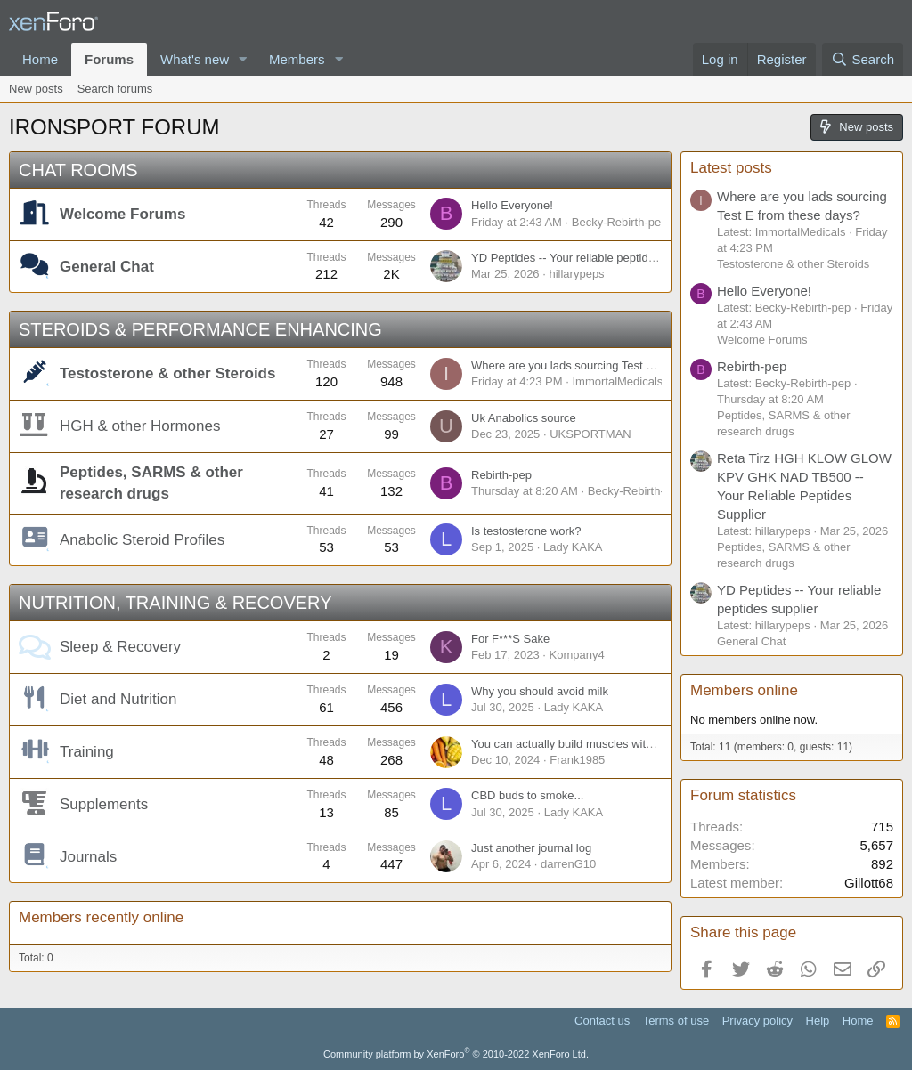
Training (87, 751)
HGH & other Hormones (140, 425)
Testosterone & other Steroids (167, 373)
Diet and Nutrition (118, 699)
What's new (194, 59)
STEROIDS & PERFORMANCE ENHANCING (200, 329)
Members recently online (101, 917)
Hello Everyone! (512, 205)
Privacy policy (757, 1020)
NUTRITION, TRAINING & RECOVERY (175, 602)
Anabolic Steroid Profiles (142, 539)
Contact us (602, 1020)
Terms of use (676, 1020)
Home (40, 59)
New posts (36, 88)
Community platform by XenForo (456, 1054)
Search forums (115, 88)
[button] (243, 59)
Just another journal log (531, 848)
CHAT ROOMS (78, 170)
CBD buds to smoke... (527, 795)
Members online (744, 690)
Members (297, 59)
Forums (109, 59)
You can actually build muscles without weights (591, 743)
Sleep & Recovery (120, 646)
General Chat (107, 266)
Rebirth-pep (501, 475)
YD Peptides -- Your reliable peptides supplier (587, 257)
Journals (88, 856)
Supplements (104, 804)
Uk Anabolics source (523, 418)
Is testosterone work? (526, 531)
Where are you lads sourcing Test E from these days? (608, 365)
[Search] (862, 59)
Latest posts (731, 167)
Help (818, 1020)
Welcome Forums (122, 214)
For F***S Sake (510, 638)
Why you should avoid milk (539, 691)
